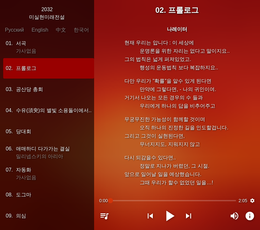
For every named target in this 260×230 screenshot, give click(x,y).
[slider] (173, 200)
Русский (14, 30)
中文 (61, 30)
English (40, 30)
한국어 (81, 30)
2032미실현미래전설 (47, 13)
